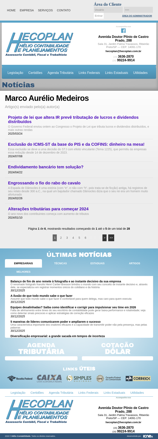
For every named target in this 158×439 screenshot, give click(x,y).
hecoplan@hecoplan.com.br (123, 51)
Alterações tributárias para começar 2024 (48, 209)
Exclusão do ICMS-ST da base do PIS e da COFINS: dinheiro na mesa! (76, 144)
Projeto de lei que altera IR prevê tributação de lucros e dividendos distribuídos (73, 119)
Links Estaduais (116, 73)
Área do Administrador (137, 16)
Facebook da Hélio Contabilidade (123, 30)
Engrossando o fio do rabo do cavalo (44, 183)
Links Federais (89, 73)
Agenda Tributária (60, 73)
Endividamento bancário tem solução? (46, 167)
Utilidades (140, 73)
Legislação (15, 73)
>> (111, 237)
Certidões (35, 73)
